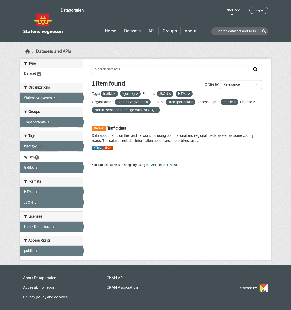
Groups (170, 31)
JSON (108, 147)
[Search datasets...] (170, 69)
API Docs (169, 165)
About (190, 31)
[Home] (27, 51)
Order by (212, 84)
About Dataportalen (39, 278)
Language (232, 10)
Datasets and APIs (53, 51)
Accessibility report (39, 287)
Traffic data (116, 128)
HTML (97, 147)
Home (110, 31)
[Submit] (255, 69)
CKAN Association (122, 287)
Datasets (132, 31)
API (151, 31)
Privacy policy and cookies (45, 297)
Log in (259, 10)
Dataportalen (72, 10)
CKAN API (115, 278)
